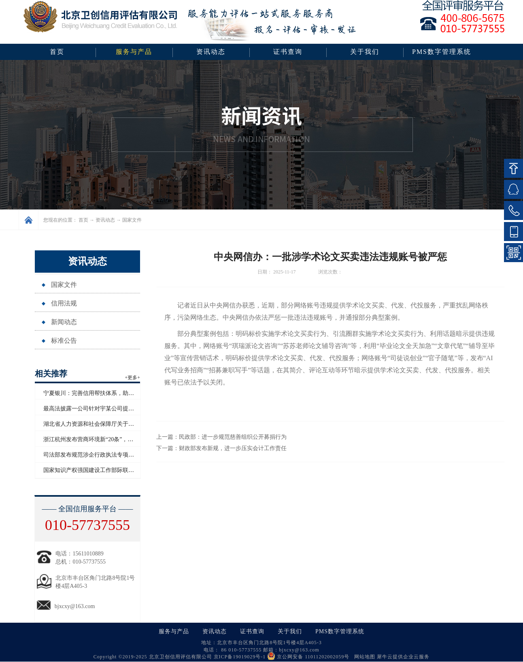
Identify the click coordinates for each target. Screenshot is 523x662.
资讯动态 (105, 220)
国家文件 (132, 220)
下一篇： (221, 448)
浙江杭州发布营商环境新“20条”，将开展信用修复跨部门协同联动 (125, 439)
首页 (57, 51)
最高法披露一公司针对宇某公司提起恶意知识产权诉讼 (111, 409)
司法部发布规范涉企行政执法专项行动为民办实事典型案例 (117, 455)
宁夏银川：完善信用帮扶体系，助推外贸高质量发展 (108, 393)
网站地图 (363, 657)
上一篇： (221, 437)
